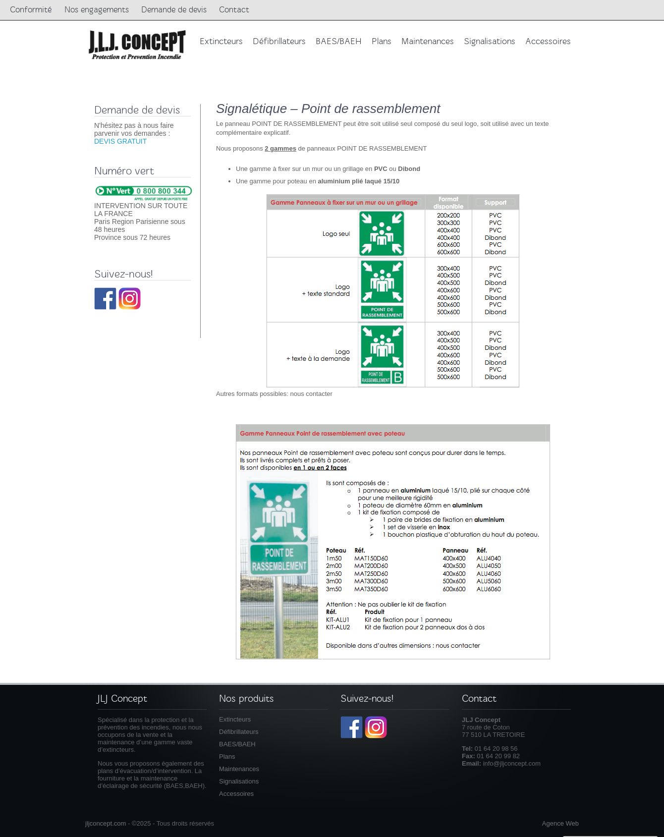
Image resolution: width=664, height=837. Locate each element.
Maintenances (239, 769)
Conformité (31, 9)
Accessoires (236, 793)
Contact (234, 9)
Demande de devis (174, 9)
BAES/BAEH (237, 744)
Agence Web (560, 823)
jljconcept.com (105, 823)
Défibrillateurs (238, 731)
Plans (227, 756)
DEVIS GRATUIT (120, 141)
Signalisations (239, 781)
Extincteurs (235, 719)
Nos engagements (96, 9)
